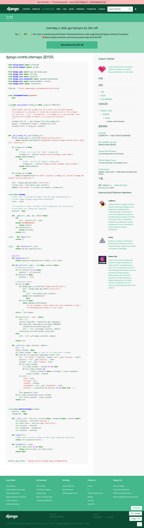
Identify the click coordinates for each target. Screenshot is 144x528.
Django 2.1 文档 (106, 110)
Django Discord (67, 489)
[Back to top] (139, 524)
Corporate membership (121, 489)
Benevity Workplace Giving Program (125, 497)
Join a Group (40, 486)
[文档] (10, 105)
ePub (125, 185)
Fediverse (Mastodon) (95, 493)
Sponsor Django (118, 486)
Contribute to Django (43, 489)
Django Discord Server (107, 151)
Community (80, 9)
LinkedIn (91, 500)
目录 (102, 92)
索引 (100, 142)
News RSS (91, 504)
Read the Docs (105, 188)
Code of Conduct (12, 500)
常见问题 (102, 133)
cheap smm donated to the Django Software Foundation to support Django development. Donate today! (120, 69)
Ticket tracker (103, 169)
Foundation (91, 9)
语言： (135, 513)
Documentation (48, 9)
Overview (26, 9)
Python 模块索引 (106, 99)
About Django (11, 486)
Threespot (98, 517)
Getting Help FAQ (68, 486)
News (59, 9)
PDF (120, 185)
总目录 (103, 95)
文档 (9, 17)
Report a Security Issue (44, 497)
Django (13, 9)
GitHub (90, 486)
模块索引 (106, 142)
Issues (71, 9)
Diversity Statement (13, 504)
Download (36, 9)
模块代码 (106, 114)
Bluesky (90, 497)
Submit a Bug (41, 493)
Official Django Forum (107, 160)
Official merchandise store (122, 493)
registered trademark (62, 523)
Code (64, 9)
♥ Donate (101, 9)
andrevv (113, 517)
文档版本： (135, 519)
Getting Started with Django (15, 489)
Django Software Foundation (16, 497)
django (107, 118)
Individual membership (44, 500)
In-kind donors (57, 516)
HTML (116, 185)
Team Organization (12, 493)
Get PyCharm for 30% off (72, 45)
